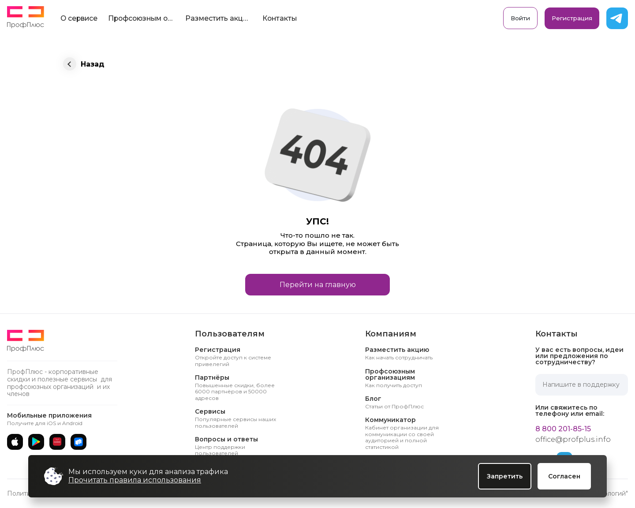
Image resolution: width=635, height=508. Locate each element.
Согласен (564, 476)
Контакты (279, 18)
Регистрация (572, 18)
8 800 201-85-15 (563, 429)
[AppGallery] (57, 442)
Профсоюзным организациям (144, 18)
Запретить (505, 476)
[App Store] (15, 442)
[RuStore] (78, 442)
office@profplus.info (573, 439)
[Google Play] (36, 442)
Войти (520, 18)
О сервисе (78, 18)
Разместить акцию (219, 18)
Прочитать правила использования (134, 480)
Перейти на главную (318, 284)
